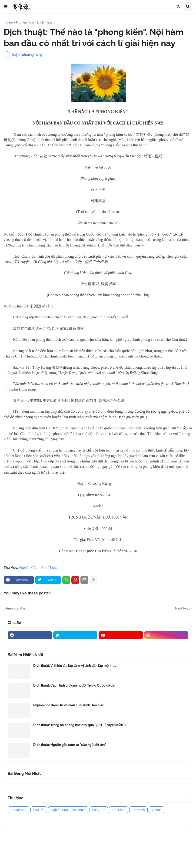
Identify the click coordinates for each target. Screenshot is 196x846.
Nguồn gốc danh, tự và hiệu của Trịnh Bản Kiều (68, 705)
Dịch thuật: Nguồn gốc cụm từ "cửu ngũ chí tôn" (69, 745)
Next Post (182, 608)
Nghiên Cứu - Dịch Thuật (35, 22)
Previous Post (16, 608)
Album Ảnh (18, 810)
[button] (5, 7)
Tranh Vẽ (138, 810)
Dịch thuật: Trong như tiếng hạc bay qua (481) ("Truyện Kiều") (79, 725)
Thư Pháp (118, 810)
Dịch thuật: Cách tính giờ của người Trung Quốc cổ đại (74, 685)
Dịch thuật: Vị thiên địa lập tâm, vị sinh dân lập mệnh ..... (74, 665)
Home (8, 22)
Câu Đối (38, 810)
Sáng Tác (98, 810)
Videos (156, 810)
